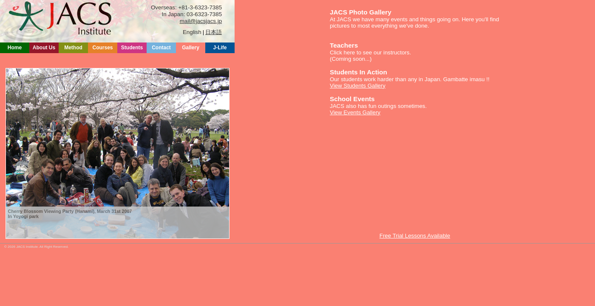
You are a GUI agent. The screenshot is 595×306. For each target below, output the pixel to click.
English (192, 32)
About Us (44, 48)
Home (15, 48)
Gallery (190, 48)
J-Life (220, 48)
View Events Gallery (355, 112)
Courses (102, 48)
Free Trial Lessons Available (415, 235)
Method (73, 48)
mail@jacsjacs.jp (201, 21)
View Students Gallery (357, 85)
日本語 (213, 32)
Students (132, 48)
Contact (161, 48)
